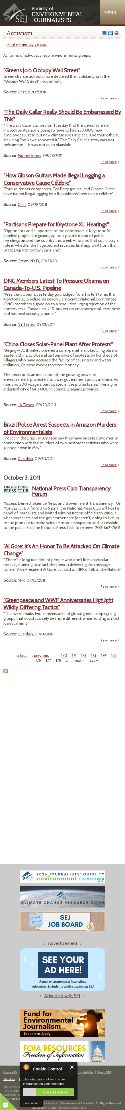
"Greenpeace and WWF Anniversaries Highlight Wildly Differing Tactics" (58, 604)
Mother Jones (29, 155)
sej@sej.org (18, 1098)
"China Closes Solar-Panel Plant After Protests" (58, 344)
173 (93, 655)
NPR (21, 580)
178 (58, 660)
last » (93, 660)
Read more (110, 98)
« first (22, 655)
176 (38, 660)
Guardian (25, 458)
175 (114, 655)
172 (83, 655)
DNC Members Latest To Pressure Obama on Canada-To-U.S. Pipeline (56, 284)
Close (72, 1067)
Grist (22, 92)
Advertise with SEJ (62, 995)
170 (64, 655)
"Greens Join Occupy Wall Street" (41, 70)
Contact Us (10, 1072)
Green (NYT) (28, 260)
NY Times (26, 324)
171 (74, 655)
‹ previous (40, 655)
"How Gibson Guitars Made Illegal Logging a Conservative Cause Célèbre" (54, 179)
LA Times (26, 404)
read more (31, 1103)
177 (48, 660)
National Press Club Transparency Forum (71, 491)
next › (78, 660)
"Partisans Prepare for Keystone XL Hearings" (56, 224)
